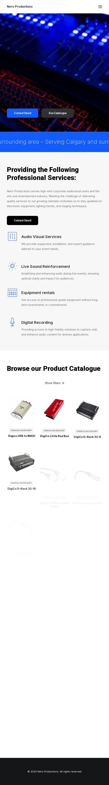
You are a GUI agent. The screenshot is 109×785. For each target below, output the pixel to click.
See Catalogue (57, 113)
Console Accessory (21, 438)
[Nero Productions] (20, 6)
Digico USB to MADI (21, 443)
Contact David (22, 113)
